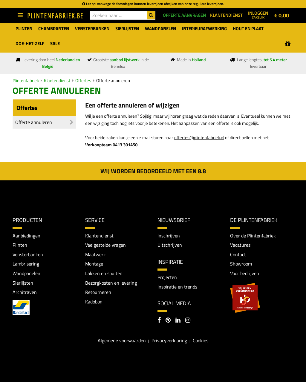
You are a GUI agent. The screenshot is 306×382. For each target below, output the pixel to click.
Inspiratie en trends (177, 286)
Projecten (167, 277)
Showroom (241, 263)
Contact (238, 254)
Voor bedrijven (244, 273)
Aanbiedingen (26, 235)
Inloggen (258, 15)
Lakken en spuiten (104, 273)
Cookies (200, 340)
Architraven (25, 292)
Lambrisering (26, 263)
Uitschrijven (169, 244)
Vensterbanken (28, 254)
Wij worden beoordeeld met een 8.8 (153, 171)
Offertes (83, 80)
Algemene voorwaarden (122, 340)
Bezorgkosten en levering (111, 282)
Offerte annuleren (113, 80)
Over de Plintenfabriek (253, 235)
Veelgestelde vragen (105, 244)
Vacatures (240, 244)
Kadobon (93, 301)
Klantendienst (57, 80)
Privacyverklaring (169, 340)
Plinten (20, 244)
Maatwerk (95, 254)
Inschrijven (168, 235)
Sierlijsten (23, 282)
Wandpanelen (26, 273)
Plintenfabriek (26, 80)
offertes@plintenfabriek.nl (199, 137)
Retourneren (98, 292)
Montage (94, 263)
